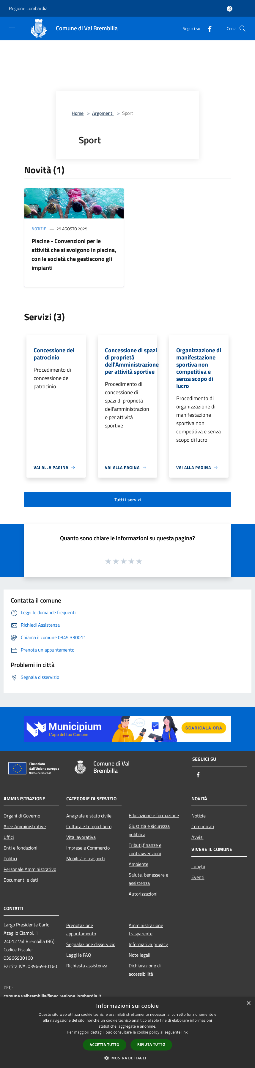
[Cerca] (242, 28)
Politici (10, 858)
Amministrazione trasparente (146, 929)
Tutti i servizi (127, 499)
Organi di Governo (22, 815)
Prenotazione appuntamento (81, 929)
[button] (127, 1058)
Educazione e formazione (154, 815)
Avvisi (197, 837)
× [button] (248, 1003)
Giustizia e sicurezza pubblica (149, 830)
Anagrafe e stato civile (88, 815)
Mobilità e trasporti (85, 858)
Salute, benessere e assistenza (148, 879)
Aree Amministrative (25, 826)
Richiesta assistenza (86, 965)
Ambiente (138, 864)
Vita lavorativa (81, 837)
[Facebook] (207, 28)
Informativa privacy (148, 944)
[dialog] (127, 1032)
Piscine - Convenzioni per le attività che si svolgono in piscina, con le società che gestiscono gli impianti (74, 254)
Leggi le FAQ (78, 954)
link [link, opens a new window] (185, 1032)
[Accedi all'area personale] (229, 9)
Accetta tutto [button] (104, 1044)
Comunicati (202, 826)
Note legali (139, 954)
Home (78, 113)
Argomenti (103, 113)
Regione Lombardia (28, 8)
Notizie (39, 229)
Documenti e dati (21, 879)
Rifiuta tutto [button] (151, 1044)
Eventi (197, 877)
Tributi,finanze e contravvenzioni (145, 849)
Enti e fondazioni (20, 847)
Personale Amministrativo (30, 869)
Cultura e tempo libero (88, 826)
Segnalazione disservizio (90, 944)
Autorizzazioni (143, 893)
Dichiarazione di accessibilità (145, 969)
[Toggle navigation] (11, 27)
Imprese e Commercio (88, 847)
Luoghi (198, 866)
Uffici (9, 837)
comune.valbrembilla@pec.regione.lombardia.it (52, 995)
